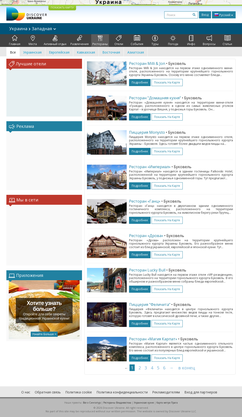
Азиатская (135, 52)
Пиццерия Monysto (147, 132)
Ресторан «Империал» (150, 166)
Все (13, 52)
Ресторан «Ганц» (144, 201)
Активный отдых (55, 40)
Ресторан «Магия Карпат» (153, 339)
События (137, 40)
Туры (155, 40)
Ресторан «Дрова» (146, 235)
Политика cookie (78, 392)
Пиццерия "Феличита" (149, 304)
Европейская (59, 52)
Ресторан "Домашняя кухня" (155, 97)
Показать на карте (167, 82)
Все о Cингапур (92, 402)
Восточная (111, 52)
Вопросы (209, 40)
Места (33, 40)
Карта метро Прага (167, 402)
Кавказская (86, 52)
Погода (173, 40)
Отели (118, 40)
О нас (25, 392)
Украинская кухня (144, 402)
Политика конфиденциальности (122, 392)
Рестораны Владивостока (117, 402)
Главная (14, 40)
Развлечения (79, 40)
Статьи (227, 40)
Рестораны (100, 40)
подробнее (140, 82)
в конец (186, 368)
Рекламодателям (166, 392)
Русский (224, 15)
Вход (205, 15)
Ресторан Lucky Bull (147, 270)
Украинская (32, 52)
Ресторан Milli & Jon (147, 63)
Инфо (191, 40)
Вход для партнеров (200, 392)
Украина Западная (32, 28)
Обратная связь (48, 392)
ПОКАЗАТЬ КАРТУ (62, 7)
